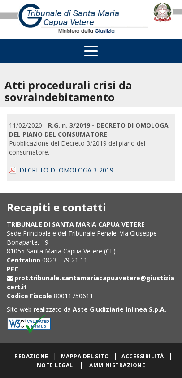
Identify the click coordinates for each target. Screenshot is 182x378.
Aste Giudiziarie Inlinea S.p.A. (119, 309)
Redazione (31, 356)
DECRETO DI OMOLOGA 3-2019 (66, 170)
